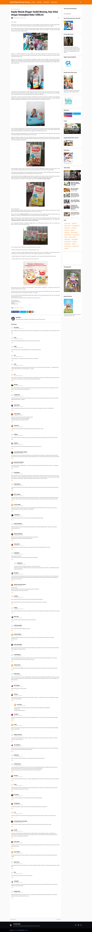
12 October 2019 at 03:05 (18, 804)
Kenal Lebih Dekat (74, 232)
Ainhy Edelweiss (17, 484)
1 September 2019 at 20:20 (18, 347)
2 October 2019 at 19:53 (18, 617)
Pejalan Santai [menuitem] (54, 2)
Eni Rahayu (16, 572)
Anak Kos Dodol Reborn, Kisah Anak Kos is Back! (75, 213)
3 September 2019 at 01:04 (18, 435)
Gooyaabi (26, 930)
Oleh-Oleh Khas (67, 239)
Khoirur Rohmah (17, 413)
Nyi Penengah (17, 685)
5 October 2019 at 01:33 (18, 666)
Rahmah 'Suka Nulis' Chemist (20, 584)
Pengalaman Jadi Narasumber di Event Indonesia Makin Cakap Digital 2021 (75, 207)
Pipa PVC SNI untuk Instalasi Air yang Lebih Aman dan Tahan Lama (75, 195)
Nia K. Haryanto (17, 494)
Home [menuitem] (33, 2)
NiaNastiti (16, 443)
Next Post (58, 919)
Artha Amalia (16, 841)
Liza (15, 812)
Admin (15, 724)
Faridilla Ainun (17, 394)
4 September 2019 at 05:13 (18, 463)
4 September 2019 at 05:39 (18, 485)
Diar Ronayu (16, 327)
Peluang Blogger (75, 239)
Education (72, 230)
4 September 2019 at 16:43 (18, 545)
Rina (15, 872)
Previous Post (13, 919)
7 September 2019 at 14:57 (18, 574)
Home (12, 9)
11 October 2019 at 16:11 (18, 765)
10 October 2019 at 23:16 (18, 756)
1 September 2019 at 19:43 (18, 328)
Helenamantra (17, 544)
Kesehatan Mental (68, 234)
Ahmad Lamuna (17, 664)
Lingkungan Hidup (76, 234)
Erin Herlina (16, 794)
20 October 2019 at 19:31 (18, 892)
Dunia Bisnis (67, 230)
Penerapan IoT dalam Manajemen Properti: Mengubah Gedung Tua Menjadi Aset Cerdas (70, 175)
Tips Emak (22, 307)
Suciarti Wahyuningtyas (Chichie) (20, 452)
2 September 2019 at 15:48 (18, 396)
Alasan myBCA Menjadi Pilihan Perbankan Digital (75, 201)
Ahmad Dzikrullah (17, 634)
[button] (80, 2)
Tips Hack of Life (68, 246)
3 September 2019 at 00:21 (18, 426)
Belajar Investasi (67, 225)
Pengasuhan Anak (68, 241)
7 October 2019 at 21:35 (18, 686)
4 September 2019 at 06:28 (18, 505)
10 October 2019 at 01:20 (21, 705)
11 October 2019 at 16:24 (18, 776)
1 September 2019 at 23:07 (18, 365)
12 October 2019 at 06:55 (21, 564)
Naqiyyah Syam (17, 891)
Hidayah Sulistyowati (18, 533)
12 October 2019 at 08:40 (18, 853)
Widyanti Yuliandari (18, 734)
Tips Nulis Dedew (76, 246)
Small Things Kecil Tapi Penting (20, 2)
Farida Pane (16, 425)
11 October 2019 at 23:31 (18, 795)
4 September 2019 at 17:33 (18, 554)
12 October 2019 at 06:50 (18, 822)
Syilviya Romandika (18, 625)
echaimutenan (17, 514)
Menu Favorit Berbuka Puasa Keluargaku (75, 189)
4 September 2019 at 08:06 (18, 524)
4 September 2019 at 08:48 (18, 535)
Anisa (15, 337)
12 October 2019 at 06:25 (18, 813)
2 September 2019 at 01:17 (18, 375)
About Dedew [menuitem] (39, 2)
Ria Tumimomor (17, 744)
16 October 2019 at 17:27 (18, 863)
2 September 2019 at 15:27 (18, 385)
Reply (12, 333)
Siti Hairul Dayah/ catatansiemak (20, 821)
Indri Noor (16, 596)
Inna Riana (16, 714)
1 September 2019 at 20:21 (18, 356)
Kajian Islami (67, 232)
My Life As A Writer (72, 237)
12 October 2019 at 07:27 (18, 831)
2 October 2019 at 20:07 (18, 626)
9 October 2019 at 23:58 (18, 715)
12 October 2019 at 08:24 (18, 842)
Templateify (16, 930)
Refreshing (75, 241)
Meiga (15, 346)
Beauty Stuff (74, 223)
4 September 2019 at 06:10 (18, 495)
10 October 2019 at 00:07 (18, 725)
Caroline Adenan (17, 763)
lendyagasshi (16, 552)
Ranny (15, 784)
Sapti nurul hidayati (18, 523)
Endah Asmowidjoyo (18, 644)
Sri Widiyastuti (17, 803)
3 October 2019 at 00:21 (18, 645)
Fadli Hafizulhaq (17, 654)
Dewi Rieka (18, 317)
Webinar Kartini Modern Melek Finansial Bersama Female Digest (72, 129)
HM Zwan (16, 384)
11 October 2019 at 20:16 (18, 785)
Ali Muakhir (16, 881)
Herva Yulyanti (17, 851)
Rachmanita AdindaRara (19, 462)
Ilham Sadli (16, 616)
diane (15, 364)
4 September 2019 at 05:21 (18, 473)
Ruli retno (16, 775)
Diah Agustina (17, 472)
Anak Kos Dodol (67, 223)
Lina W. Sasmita (17, 504)
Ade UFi (15, 830)
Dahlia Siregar (17, 673)
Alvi (15, 355)
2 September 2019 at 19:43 (18, 415)
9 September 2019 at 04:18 (18, 585)
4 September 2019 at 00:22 (18, 453)
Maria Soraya (16, 862)
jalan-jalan (66, 248)
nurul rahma (19, 704)
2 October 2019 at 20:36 (18, 635)
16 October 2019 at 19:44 (18, 882)
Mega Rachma (17, 405)
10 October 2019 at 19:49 (18, 746)
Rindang (15, 607)
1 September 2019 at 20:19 (18, 338)
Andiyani (16, 434)
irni (14, 374)
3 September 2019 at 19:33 (18, 444)
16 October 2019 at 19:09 (18, 873)
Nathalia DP (16, 755)
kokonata (16, 694)
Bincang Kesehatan (75, 225)
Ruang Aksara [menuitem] (46, 2)
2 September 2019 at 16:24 (18, 406)
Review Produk (17, 9)
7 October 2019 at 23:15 (18, 695)
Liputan (66, 237)
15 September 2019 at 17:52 (18, 597)
